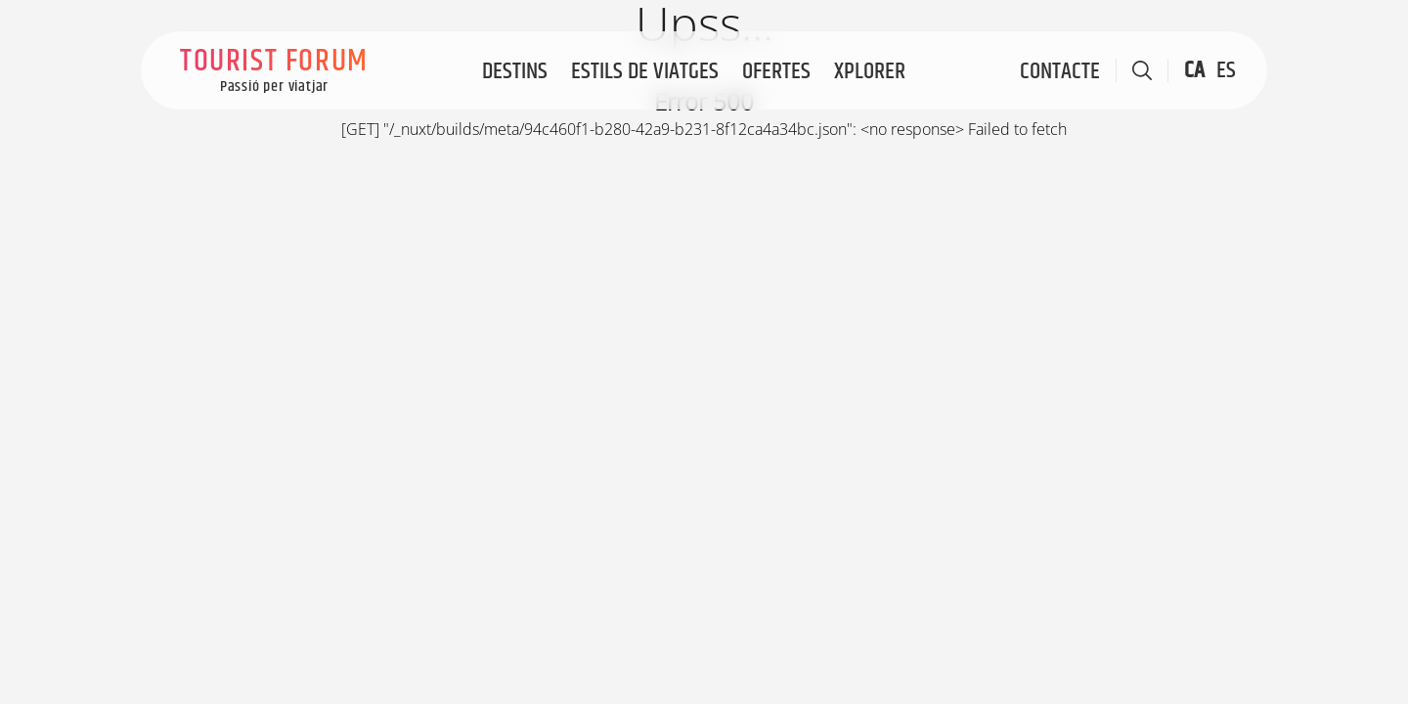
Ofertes (776, 71)
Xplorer (869, 71)
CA (1194, 70)
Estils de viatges (645, 71)
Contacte (1060, 71)
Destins (515, 71)
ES (1226, 70)
